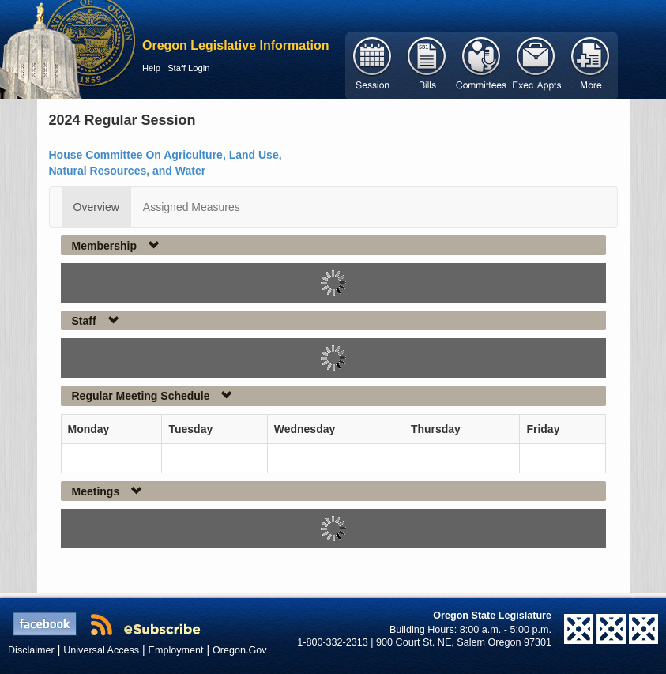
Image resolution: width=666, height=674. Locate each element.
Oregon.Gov (240, 650)
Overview (96, 207)
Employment (176, 650)
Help (151, 68)
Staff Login (188, 68)
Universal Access (101, 650)
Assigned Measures (191, 207)
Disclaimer (31, 650)
